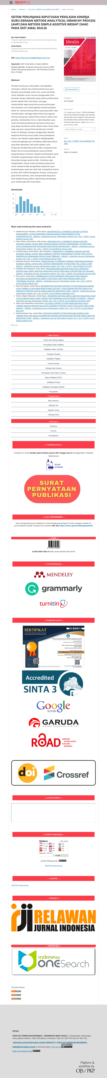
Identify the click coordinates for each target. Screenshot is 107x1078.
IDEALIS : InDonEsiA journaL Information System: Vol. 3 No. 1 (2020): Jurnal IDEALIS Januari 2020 (56, 273)
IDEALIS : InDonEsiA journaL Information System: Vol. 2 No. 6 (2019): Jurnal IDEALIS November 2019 (56, 292)
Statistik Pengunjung (19, 885)
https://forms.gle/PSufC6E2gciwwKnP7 (76, 525)
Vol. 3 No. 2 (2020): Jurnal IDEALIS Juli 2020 (43, 9)
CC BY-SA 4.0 (55, 1047)
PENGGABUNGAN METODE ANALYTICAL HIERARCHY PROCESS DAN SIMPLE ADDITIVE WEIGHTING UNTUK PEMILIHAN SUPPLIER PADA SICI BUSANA (55, 269)
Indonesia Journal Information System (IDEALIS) (33, 1042)
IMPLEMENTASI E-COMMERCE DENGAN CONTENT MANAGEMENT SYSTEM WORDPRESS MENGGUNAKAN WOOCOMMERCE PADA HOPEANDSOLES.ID (52, 234)
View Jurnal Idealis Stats (22, 1051)
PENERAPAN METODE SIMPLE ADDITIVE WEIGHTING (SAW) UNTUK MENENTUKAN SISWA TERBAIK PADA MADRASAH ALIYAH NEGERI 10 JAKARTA (56, 297)
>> (17, 325)
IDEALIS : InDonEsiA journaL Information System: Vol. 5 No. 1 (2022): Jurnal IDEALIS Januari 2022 (55, 247)
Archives (22, 9)
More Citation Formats (74, 129)
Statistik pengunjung (53, 865)
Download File (72, 89)
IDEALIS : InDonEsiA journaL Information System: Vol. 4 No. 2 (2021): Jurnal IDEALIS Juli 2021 (54, 266)
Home (13, 9)
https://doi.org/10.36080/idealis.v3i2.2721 (33, 58)
